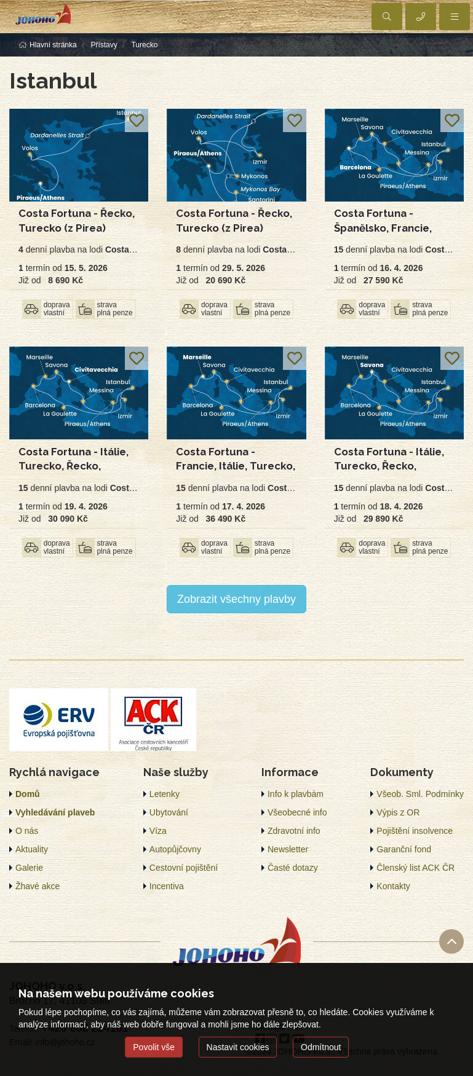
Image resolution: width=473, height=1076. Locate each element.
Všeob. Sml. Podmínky (420, 794)
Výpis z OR (397, 812)
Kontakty (393, 886)
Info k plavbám (296, 794)
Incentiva (166, 886)
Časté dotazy (293, 868)
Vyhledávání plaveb (55, 812)
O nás (26, 831)
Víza (158, 831)
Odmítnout (321, 1047)
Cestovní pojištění (183, 868)
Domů (27, 794)
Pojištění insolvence (414, 831)
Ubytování (168, 812)
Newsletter (288, 849)
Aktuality (31, 849)
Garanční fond (403, 849)
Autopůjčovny (175, 849)
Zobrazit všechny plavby (236, 599)
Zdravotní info (294, 831)
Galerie (29, 868)
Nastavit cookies (238, 1047)
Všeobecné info (297, 812)
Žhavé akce (37, 886)
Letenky (164, 794)
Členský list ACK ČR (415, 868)
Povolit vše (154, 1047)
